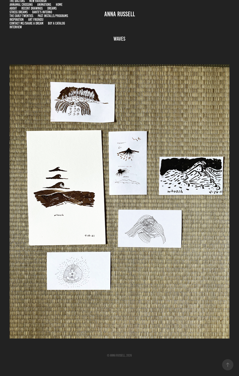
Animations (44, 5)
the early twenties (21, 16)
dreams (52, 8)
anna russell (119, 14)
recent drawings (32, 8)
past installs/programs (53, 16)
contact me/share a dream (26, 23)
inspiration (17, 20)
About (13, 8)
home (59, 5)
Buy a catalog (56, 23)
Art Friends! (35, 20)
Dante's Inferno (42, 12)
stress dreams (19, 12)
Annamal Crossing (21, 5)
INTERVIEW (16, 27)
